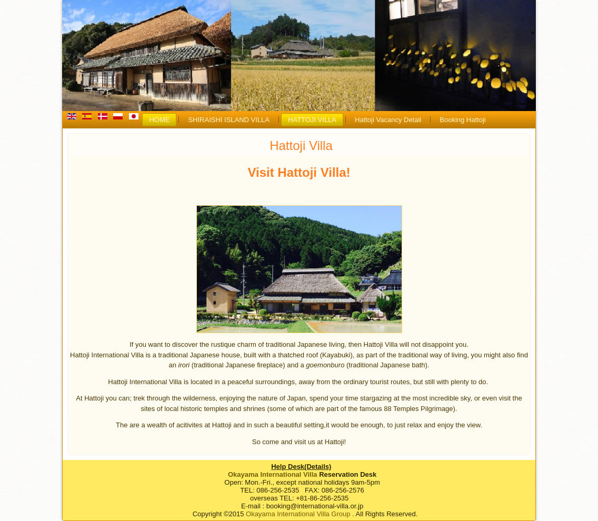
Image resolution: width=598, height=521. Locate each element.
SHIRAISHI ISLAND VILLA (229, 120)
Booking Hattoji (462, 120)
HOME (159, 120)
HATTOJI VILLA (312, 120)
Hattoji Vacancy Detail (388, 120)
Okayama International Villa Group (298, 514)
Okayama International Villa (272, 474)
